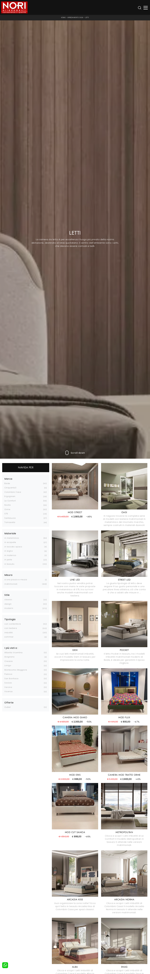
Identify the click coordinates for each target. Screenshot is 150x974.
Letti (87, 17)
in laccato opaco (13, 546)
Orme (7, 509)
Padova (8, 674)
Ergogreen (9, 496)
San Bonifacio (11, 678)
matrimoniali (10, 584)
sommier (9, 636)
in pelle (8, 559)
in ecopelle (10, 542)
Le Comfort (10, 500)
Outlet (7, 707)
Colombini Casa (12, 492)
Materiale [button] (10, 533)
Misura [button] (8, 575)
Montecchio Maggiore (15, 669)
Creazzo (8, 661)
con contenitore (12, 624)
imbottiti (8, 632)
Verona (8, 687)
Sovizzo (8, 682)
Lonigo (7, 665)
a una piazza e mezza (15, 579)
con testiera (10, 628)
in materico (10, 555)
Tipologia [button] (10, 619)
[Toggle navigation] (145, 7)
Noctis (7, 505)
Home (63, 17)
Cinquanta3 (10, 487)
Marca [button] (8, 479)
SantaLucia (10, 518)
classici (8, 599)
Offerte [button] (9, 702)
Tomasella (9, 522)
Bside (7, 483)
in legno (8, 551)
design (7, 604)
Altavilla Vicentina (13, 652)
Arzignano (9, 656)
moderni (8, 608)
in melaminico (11, 538)
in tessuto (9, 564)
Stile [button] (7, 595)
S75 (6, 513)
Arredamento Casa (75, 17)
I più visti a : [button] (11, 648)
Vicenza (8, 691)
